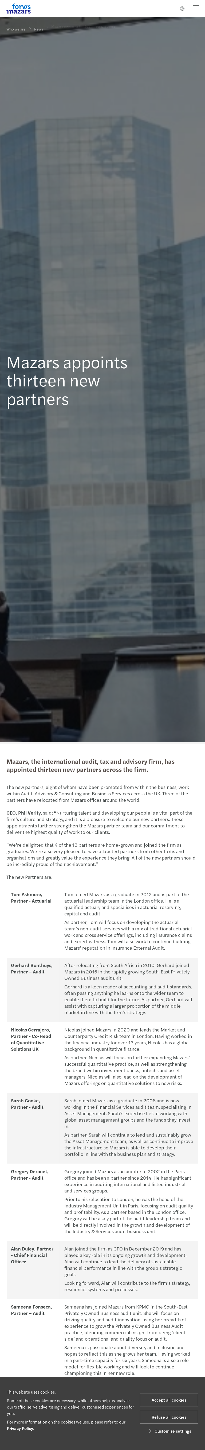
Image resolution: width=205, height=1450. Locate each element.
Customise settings (169, 1431)
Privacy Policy (20, 1428)
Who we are (16, 29)
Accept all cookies (169, 1400)
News (38, 27)
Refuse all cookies (169, 1417)
